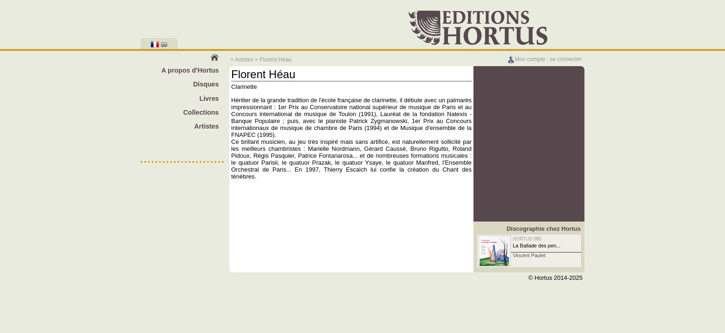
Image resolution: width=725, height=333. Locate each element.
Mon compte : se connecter (544, 59)
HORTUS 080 (527, 238)
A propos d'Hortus (190, 70)
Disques (206, 84)
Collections (201, 112)
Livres (209, 98)
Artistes (244, 59)
